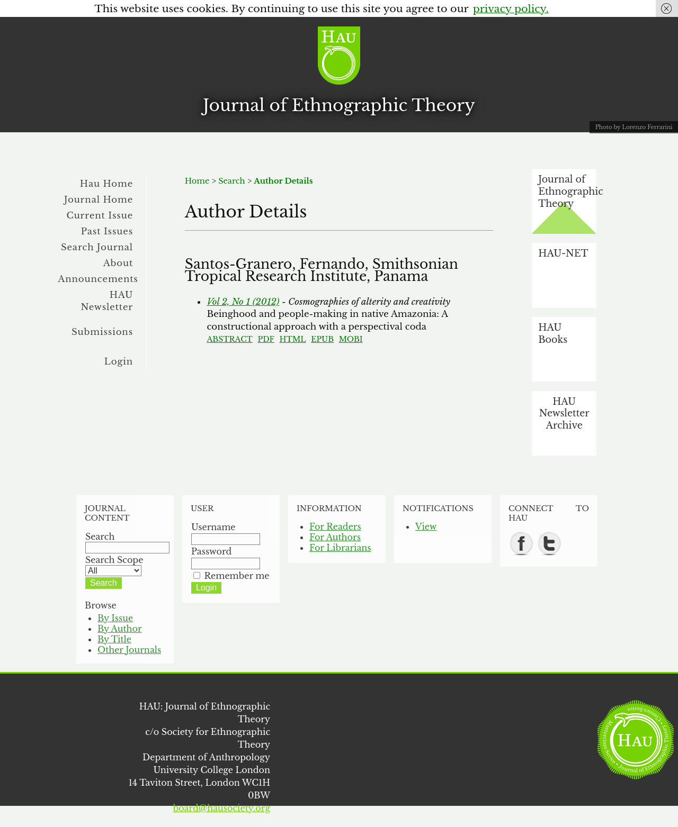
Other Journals (129, 649)
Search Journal (97, 247)
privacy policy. (511, 8)
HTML (293, 339)
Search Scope (114, 565)
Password (211, 551)
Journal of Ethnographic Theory (339, 105)
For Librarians (340, 547)
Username (213, 527)
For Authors (335, 537)
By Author (119, 628)
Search (231, 181)
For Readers (335, 526)
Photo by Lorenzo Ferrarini (634, 127)
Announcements (98, 279)
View (425, 526)
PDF (265, 339)
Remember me (237, 575)
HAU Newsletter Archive (564, 413)
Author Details (283, 181)
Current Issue (99, 215)
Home (197, 181)
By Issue (115, 618)
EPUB (322, 339)
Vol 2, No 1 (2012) (243, 301)
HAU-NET (563, 253)
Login (118, 361)
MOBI (351, 339)
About (118, 263)
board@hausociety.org (221, 808)
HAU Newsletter (107, 300)
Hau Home (106, 183)
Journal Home (98, 199)
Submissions (102, 331)
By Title (114, 639)
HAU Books (552, 334)
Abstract (230, 339)
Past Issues (107, 231)
